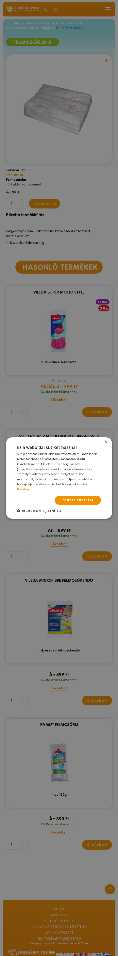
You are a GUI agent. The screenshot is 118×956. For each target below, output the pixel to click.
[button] (39, 511)
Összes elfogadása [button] (77, 500)
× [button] (105, 442)
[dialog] (59, 478)
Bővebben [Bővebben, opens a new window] (24, 489)
